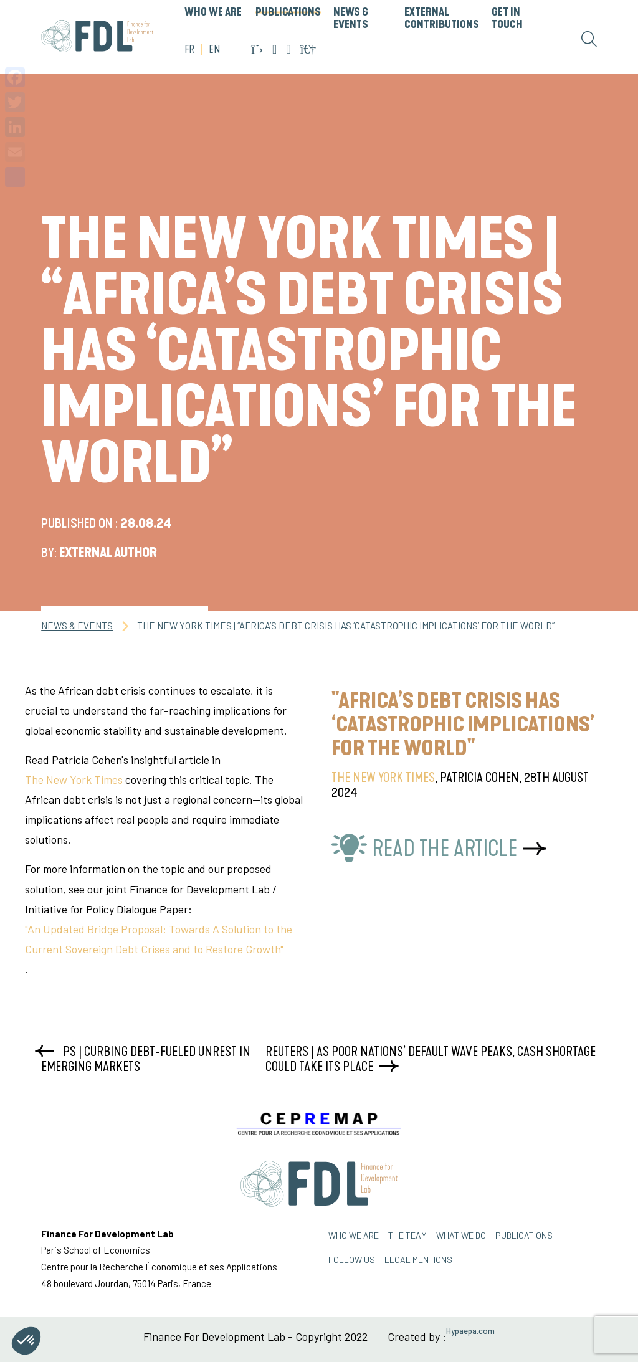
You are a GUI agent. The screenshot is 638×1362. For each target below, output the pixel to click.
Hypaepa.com (470, 1331)
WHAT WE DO (461, 1235)
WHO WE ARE (213, 12)
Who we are (353, 1235)
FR (189, 50)
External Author (108, 553)
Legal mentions (418, 1259)
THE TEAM (407, 1235)
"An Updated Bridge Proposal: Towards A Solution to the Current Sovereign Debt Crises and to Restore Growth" (158, 939)
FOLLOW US (351, 1259)
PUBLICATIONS (288, 12)
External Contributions (441, 18)
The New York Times (74, 779)
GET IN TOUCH (507, 18)
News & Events (351, 18)
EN (214, 50)
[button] (26, 1341)
